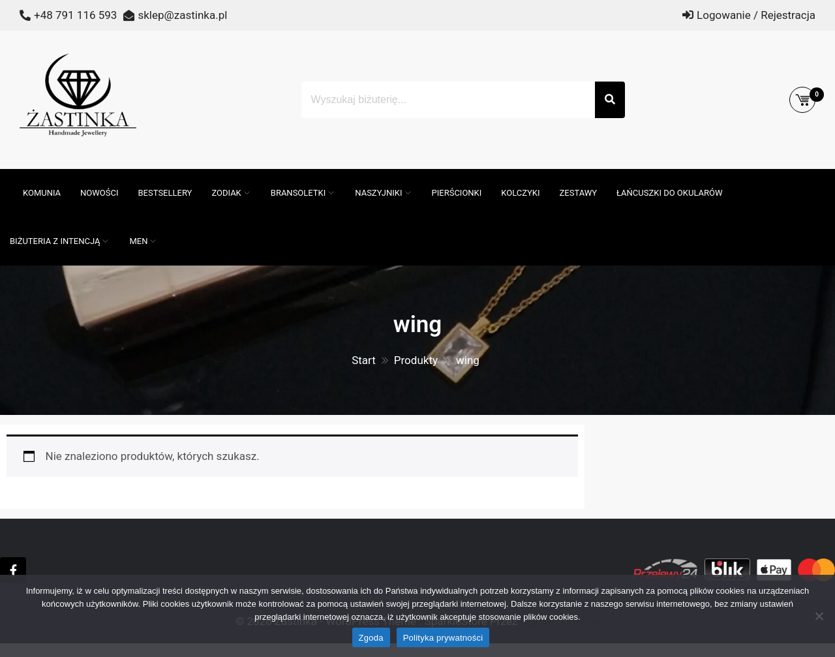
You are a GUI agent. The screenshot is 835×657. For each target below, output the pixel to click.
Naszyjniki (378, 193)
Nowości (99, 193)
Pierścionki (457, 193)
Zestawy (579, 193)
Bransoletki (298, 193)
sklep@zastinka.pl (182, 15)
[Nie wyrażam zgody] (818, 615)
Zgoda (371, 638)
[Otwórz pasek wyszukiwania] (6, 175)
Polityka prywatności (443, 638)
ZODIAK (226, 193)
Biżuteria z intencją (55, 241)
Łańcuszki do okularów (669, 193)
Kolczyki (520, 193)
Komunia (42, 193)
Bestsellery (165, 193)
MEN (138, 241)
